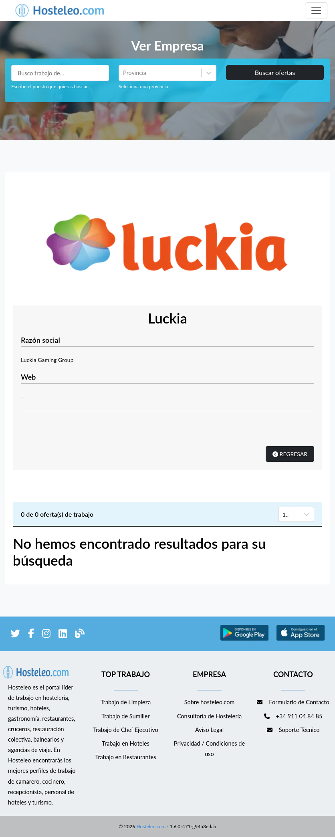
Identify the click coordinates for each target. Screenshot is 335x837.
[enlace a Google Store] (244, 639)
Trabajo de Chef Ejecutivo (125, 729)
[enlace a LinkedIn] (62, 634)
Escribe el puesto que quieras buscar (49, 86)
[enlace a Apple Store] (300, 639)
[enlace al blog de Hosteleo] (80, 634)
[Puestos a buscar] (60, 73)
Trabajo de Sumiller (125, 716)
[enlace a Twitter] (15, 634)
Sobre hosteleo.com (209, 702)
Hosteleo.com (150, 826)
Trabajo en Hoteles (125, 743)
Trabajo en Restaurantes (125, 757)
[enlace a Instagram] (46, 634)
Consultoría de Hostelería (209, 716)
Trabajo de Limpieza (126, 702)
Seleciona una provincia (143, 86)
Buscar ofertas (275, 72)
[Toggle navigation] (316, 10)
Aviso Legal (209, 729)
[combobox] (124, 73)
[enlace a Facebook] (31, 634)
